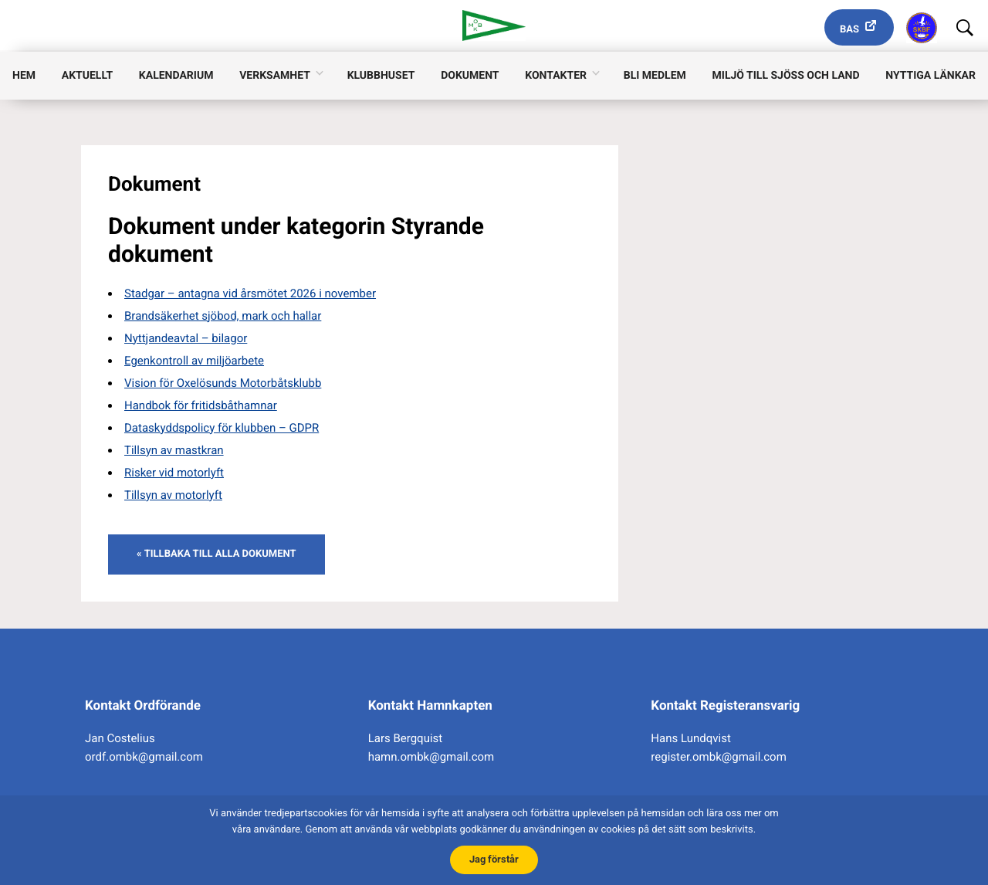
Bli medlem (655, 78)
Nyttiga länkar (930, 78)
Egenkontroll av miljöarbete (194, 361)
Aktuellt (87, 78)
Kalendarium (176, 78)
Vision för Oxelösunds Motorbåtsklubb (222, 383)
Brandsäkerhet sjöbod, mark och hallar (222, 316)
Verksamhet (274, 78)
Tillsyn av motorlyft (173, 495)
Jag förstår (494, 857)
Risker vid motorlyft (174, 473)
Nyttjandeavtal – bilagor (185, 338)
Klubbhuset (381, 78)
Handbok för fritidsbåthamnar (200, 405)
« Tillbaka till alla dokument (216, 554)
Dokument (470, 78)
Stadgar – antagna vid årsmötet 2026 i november (250, 293)
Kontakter (556, 78)
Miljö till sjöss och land (786, 78)
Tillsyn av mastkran (174, 450)
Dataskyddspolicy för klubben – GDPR (221, 428)
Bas (849, 30)
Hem (24, 78)
